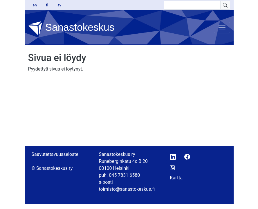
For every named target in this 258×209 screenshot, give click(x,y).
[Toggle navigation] (222, 27)
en (35, 5)
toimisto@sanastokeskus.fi (127, 189)
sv (59, 5)
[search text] (192, 5)
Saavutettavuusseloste (55, 154)
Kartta (176, 178)
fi (47, 5)
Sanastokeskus (71, 28)
